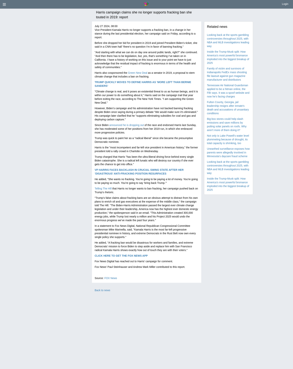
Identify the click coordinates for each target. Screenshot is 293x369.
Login (285, 3)
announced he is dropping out (126, 125)
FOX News (110, 278)
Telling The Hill (103, 188)
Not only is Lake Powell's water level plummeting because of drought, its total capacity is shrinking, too (228, 139)
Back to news (102, 290)
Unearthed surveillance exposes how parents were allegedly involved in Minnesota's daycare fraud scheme (228, 152)
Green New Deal (137, 72)
